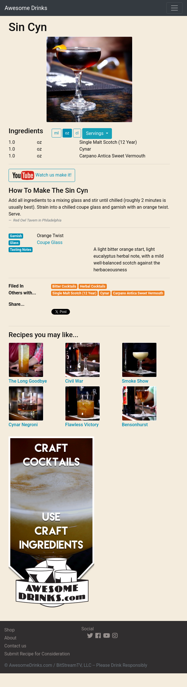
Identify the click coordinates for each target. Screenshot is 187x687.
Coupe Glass (50, 242)
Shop (9, 630)
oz (67, 133)
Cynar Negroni (23, 424)
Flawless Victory (81, 424)
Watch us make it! (41, 175)
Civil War (74, 381)
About (10, 638)
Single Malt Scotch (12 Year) (74, 293)
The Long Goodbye (28, 381)
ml (56, 133)
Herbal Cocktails (92, 286)
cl (77, 133)
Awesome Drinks (26, 8)
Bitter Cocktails (64, 286)
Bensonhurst (135, 424)
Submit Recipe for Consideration (37, 654)
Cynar (104, 293)
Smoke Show (135, 381)
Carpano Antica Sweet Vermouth (138, 293)
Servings (95, 133)
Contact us (15, 646)
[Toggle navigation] (174, 8)
